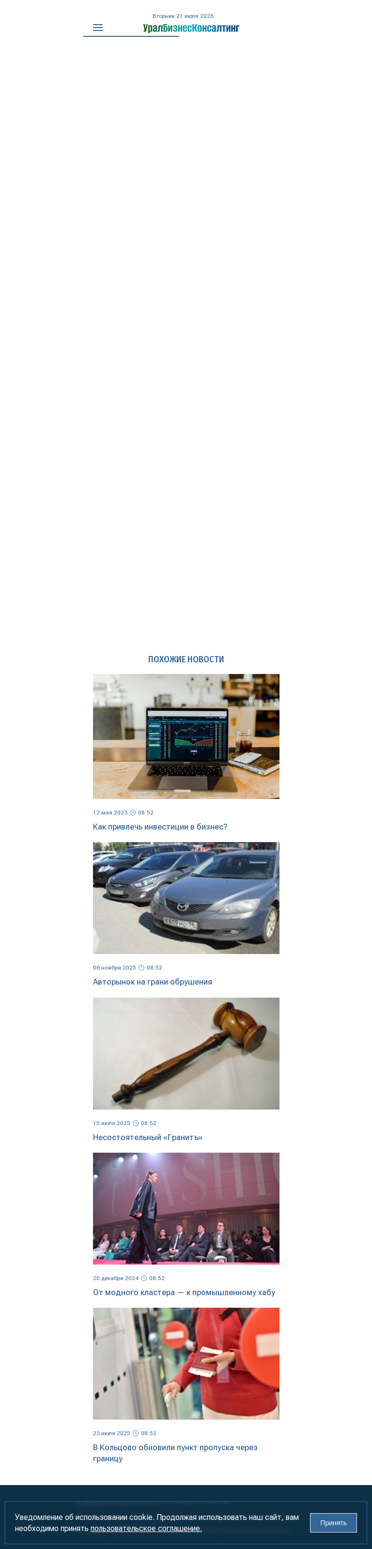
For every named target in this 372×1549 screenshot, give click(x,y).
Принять (333, 1523)
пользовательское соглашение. (146, 1528)
